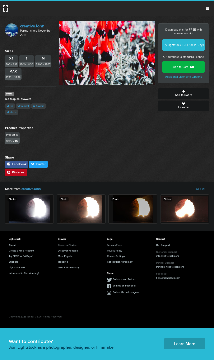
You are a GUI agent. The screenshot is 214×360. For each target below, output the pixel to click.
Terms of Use (114, 245)
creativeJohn (32, 26)
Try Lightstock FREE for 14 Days (183, 45)
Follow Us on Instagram (126, 292)
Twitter (38, 164)
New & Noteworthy (68, 267)
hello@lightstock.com (168, 278)
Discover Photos (67, 245)
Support (13, 262)
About (12, 245)
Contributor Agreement (120, 262)
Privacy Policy (114, 251)
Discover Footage (68, 251)
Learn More (184, 344)
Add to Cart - (183, 67)
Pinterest (16, 172)
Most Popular (65, 256)
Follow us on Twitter (124, 279)
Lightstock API (17, 267)
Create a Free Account (21, 251)
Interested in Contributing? (24, 273)
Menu (207, 8)
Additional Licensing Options (183, 77)
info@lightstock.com (167, 256)
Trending (63, 262)
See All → (202, 189)
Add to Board (183, 93)
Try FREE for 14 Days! (21, 256)
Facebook (17, 164)
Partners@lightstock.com (170, 267)
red (10, 106)
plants (12, 112)
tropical (23, 106)
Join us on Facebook (124, 286)
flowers (38, 106)
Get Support (163, 245)
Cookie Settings (116, 256)
